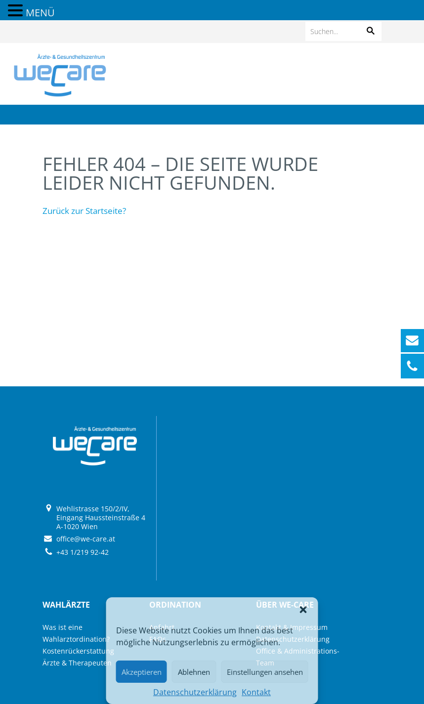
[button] (303, 610)
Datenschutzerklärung (195, 692)
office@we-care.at (85, 538)
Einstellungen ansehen (265, 672)
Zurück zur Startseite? (84, 210)
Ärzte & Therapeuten (77, 662)
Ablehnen (194, 672)
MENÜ (40, 12)
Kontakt (256, 692)
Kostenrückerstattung (78, 651)
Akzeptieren (142, 672)
